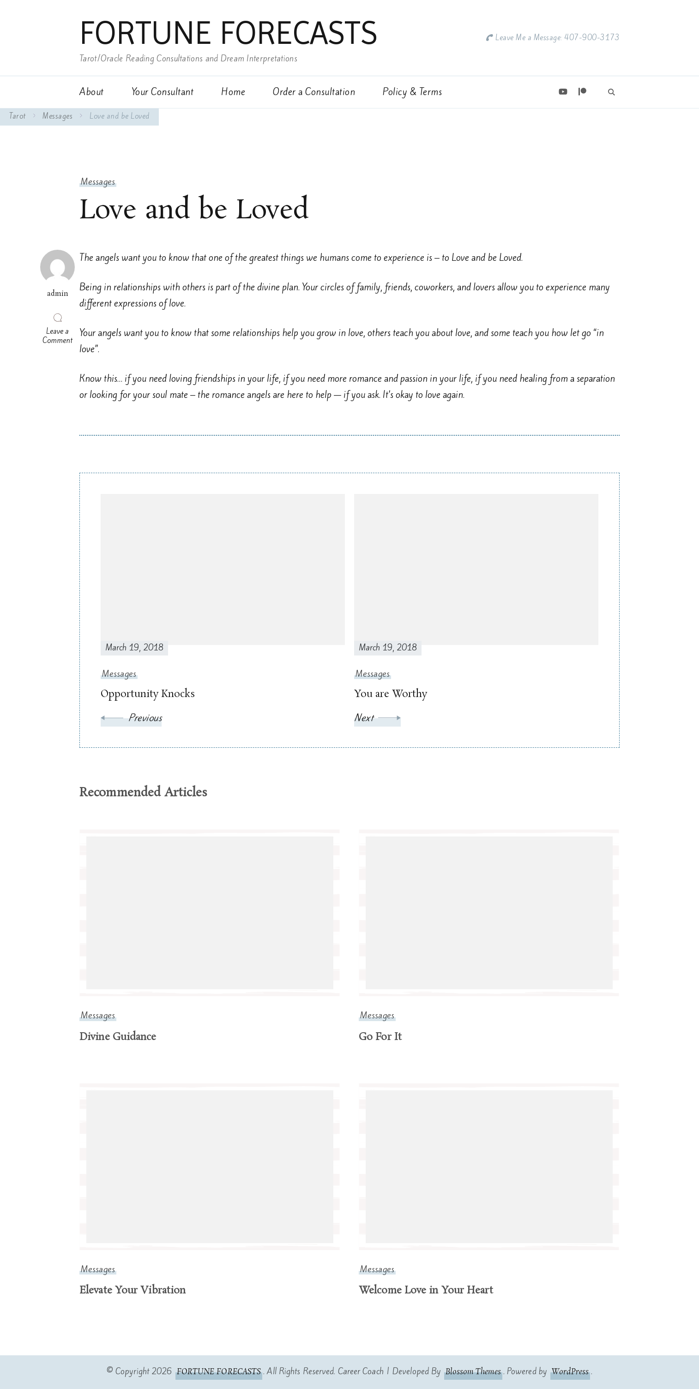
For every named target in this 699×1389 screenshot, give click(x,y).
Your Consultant (163, 91)
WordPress (570, 1371)
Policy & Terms (412, 91)
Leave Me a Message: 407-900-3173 (557, 37)
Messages (98, 181)
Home (233, 91)
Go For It (380, 1037)
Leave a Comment (58, 335)
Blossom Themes (473, 1371)
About (91, 91)
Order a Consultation (314, 91)
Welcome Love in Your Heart (426, 1291)
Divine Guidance (118, 1037)
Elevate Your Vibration (132, 1291)
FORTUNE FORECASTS (228, 33)
